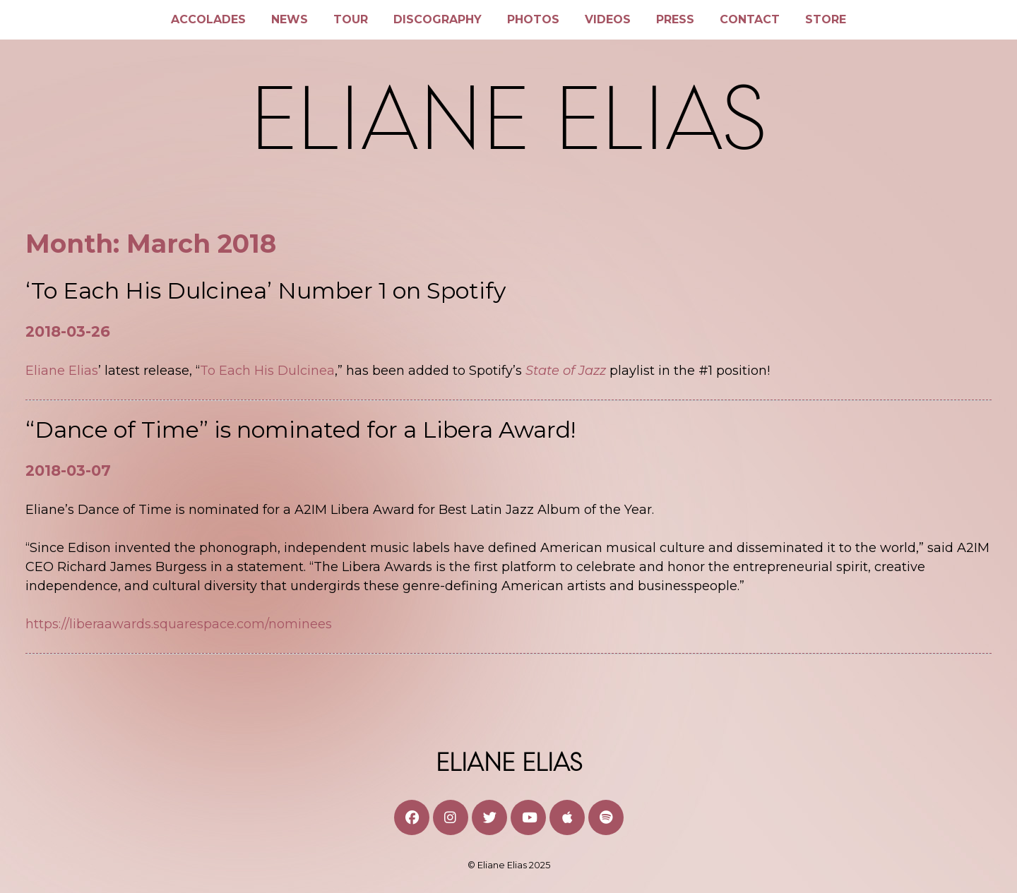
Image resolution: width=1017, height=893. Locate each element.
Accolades (208, 19)
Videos (608, 19)
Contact (750, 19)
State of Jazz (567, 370)
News (289, 19)
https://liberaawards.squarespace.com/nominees (178, 624)
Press (675, 19)
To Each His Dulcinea (267, 370)
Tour (350, 19)
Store (825, 19)
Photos (533, 19)
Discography (437, 19)
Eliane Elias (61, 370)
